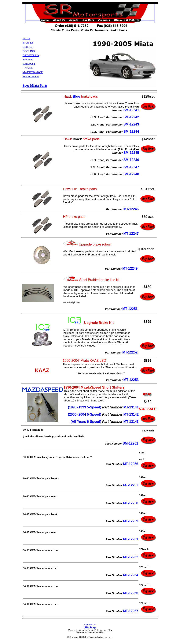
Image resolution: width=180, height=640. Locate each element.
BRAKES (28, 42)
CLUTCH (28, 46)
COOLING (29, 51)
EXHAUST (29, 63)
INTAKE (28, 68)
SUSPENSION (31, 76)
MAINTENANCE (33, 72)
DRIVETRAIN (31, 55)
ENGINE (28, 59)
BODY (26, 38)
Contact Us (90, 625)
